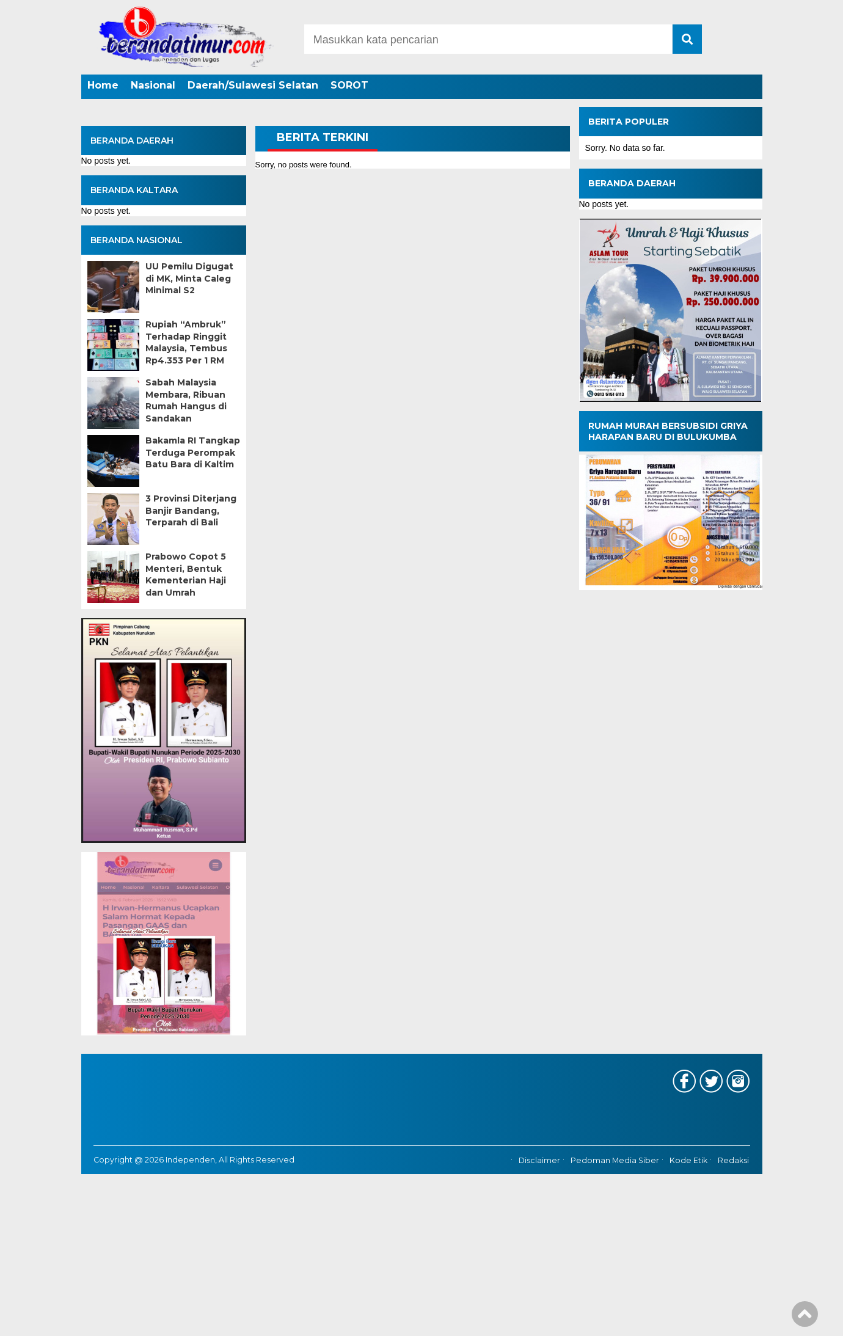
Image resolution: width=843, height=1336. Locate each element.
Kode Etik (688, 1160)
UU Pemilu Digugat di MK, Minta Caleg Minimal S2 (189, 278)
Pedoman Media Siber (615, 1160)
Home (103, 85)
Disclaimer (539, 1160)
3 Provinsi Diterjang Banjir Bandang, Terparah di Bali (190, 510)
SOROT (349, 85)
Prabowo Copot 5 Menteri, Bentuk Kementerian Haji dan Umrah (185, 574)
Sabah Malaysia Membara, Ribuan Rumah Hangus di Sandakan (186, 400)
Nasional (153, 85)
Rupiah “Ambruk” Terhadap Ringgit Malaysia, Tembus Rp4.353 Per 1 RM (186, 342)
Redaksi (733, 1160)
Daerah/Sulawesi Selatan (253, 85)
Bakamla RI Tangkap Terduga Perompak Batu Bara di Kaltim (192, 452)
